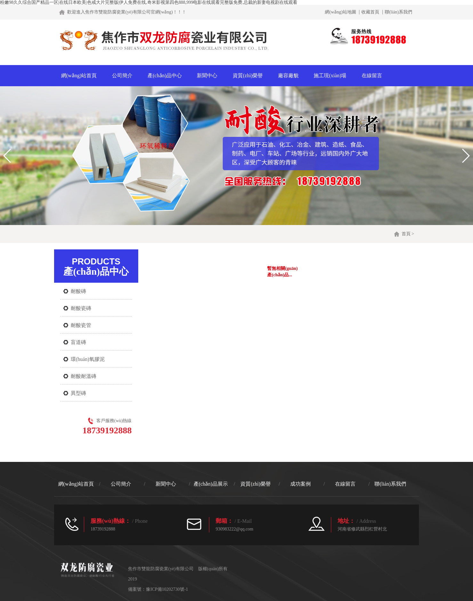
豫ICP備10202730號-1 (167, 589)
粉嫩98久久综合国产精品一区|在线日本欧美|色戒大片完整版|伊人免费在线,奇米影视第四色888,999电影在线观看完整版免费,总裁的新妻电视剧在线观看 (148, 2)
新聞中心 (207, 75)
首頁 (406, 233)
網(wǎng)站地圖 (340, 12)
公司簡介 (122, 75)
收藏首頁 (370, 12)
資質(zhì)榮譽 (248, 75)
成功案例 (300, 484)
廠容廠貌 (288, 75)
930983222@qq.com (234, 529)
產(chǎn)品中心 (165, 75)
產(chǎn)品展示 (211, 484)
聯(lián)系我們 (398, 12)
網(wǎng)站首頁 (79, 75)
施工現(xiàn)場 (330, 75)
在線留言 (372, 75)
